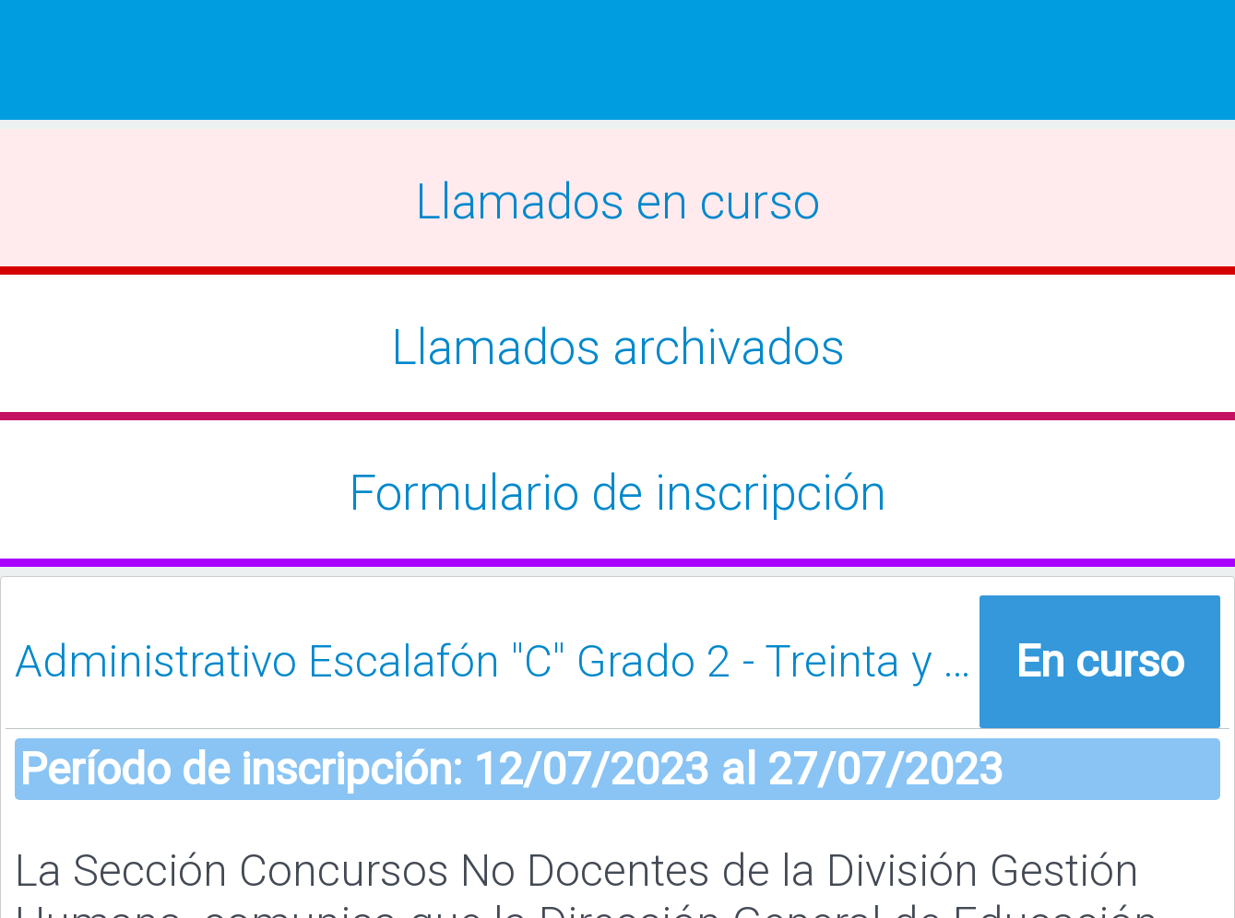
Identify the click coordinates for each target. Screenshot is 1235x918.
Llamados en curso (617, 201)
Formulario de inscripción (617, 493)
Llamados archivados (618, 347)
